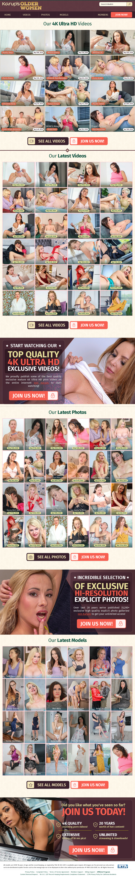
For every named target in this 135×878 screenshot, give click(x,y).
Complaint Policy (42, 872)
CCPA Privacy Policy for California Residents (101, 874)
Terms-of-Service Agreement (59, 872)
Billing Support (90, 872)
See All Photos (51, 557)
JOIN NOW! (121, 14)
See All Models (51, 785)
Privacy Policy (29, 872)
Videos (26, 14)
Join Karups (41, 382)
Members (103, 14)
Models (64, 14)
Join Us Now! (92, 141)
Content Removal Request (29, 874)
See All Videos (51, 141)
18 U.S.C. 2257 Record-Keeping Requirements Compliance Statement (62, 874)
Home (7, 14)
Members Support (77, 872)
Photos (45, 14)
